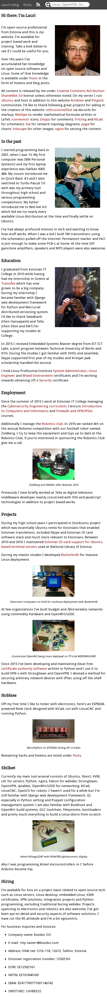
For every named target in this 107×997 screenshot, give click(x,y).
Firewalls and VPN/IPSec (74, 411)
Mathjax (21, 115)
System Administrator (70, 371)
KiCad (98, 119)
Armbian (77, 100)
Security (45, 380)
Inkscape (20, 129)
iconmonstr (20, 119)
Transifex (8, 283)
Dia (28, 124)
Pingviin (97, 100)
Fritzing (81, 119)
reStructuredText (59, 110)
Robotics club (52, 424)
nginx (59, 129)
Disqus (45, 119)
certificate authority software (24, 669)
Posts (27, 5)
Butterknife (70, 555)
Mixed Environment (38, 376)
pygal (85, 124)
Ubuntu (7, 100)
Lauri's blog (10, 5)
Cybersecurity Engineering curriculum (36, 406)
